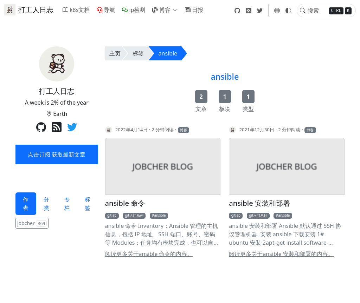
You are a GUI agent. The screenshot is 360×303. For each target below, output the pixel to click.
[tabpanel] (56, 224)
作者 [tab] (25, 204)
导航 (106, 10)
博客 (161, 10)
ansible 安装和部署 (259, 203)
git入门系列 (134, 215)
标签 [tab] (87, 204)
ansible (168, 53)
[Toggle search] (302, 10)
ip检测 (133, 10)
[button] (176, 9)
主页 (115, 53)
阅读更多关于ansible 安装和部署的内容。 (281, 254)
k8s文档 (76, 10)
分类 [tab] (46, 204)
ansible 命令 (125, 203)
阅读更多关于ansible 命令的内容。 (149, 254)
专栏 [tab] (67, 204)
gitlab (111, 215)
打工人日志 (28, 9)
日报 (194, 10)
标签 (138, 53)
